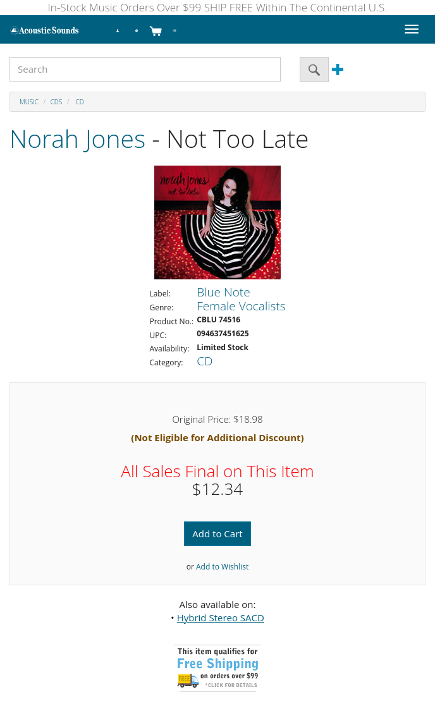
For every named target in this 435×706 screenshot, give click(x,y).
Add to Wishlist (222, 566)
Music (29, 101)
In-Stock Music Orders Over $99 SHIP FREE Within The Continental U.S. (218, 7)
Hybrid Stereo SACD (220, 617)
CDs (57, 101)
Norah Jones (77, 138)
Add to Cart (217, 533)
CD (79, 101)
